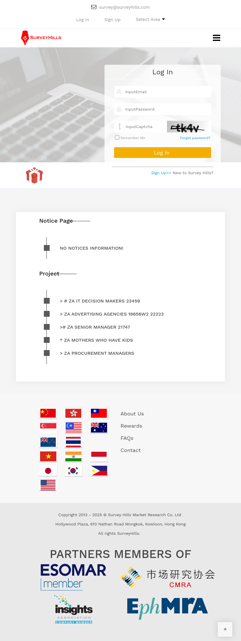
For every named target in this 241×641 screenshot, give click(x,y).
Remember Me (132, 138)
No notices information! (91, 248)
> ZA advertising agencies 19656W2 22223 (112, 314)
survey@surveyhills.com (120, 7)
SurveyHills (128, 533)
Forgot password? (195, 138)
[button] (150, 19)
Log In (162, 72)
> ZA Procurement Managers (97, 353)
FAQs (127, 438)
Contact (131, 450)
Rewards (131, 426)
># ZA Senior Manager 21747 (95, 327)
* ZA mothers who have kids (96, 340)
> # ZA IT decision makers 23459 (100, 301)
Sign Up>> (161, 172)
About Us (132, 413)
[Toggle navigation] (212, 38)
